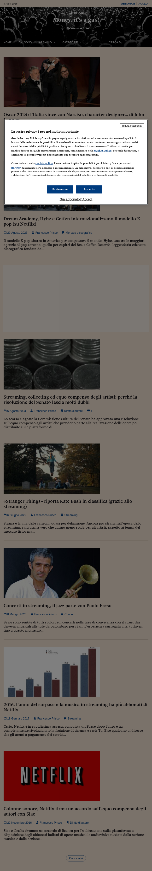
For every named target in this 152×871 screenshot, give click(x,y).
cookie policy (102, 150)
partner (16, 167)
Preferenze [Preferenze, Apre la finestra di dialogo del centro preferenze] (60, 189)
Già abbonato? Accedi (76, 199)
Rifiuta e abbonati (132, 125)
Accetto (89, 189)
